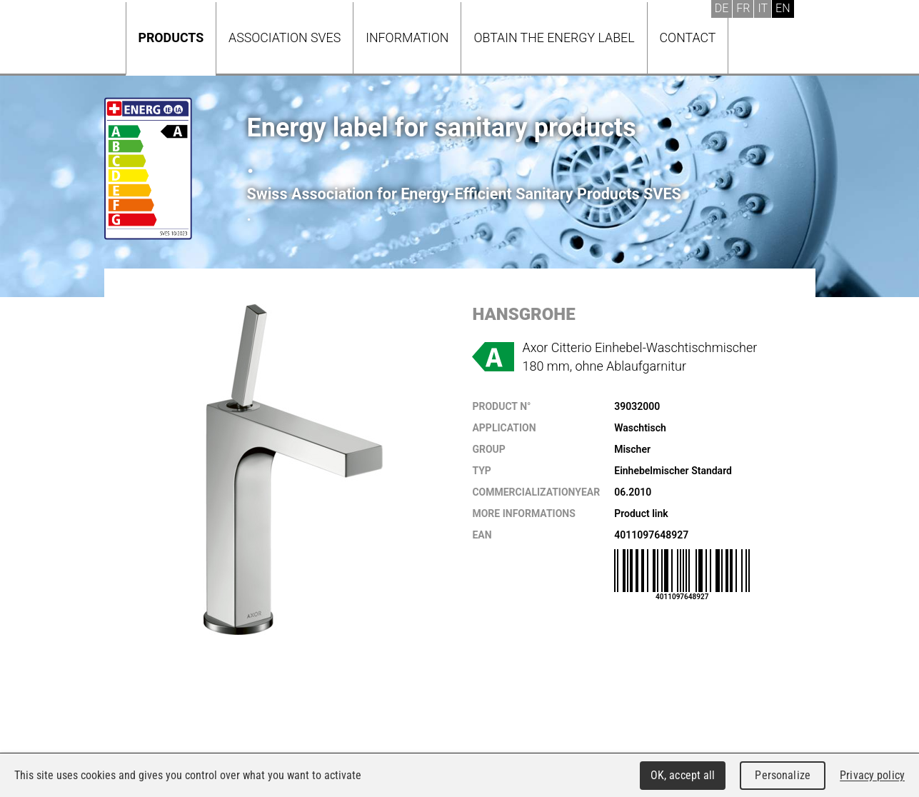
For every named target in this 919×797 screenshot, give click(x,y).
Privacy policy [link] (872, 775)
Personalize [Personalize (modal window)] (782, 775)
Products (171, 37)
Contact (688, 37)
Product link (641, 513)
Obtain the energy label (553, 37)
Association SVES (285, 37)
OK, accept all (683, 775)
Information (407, 37)
